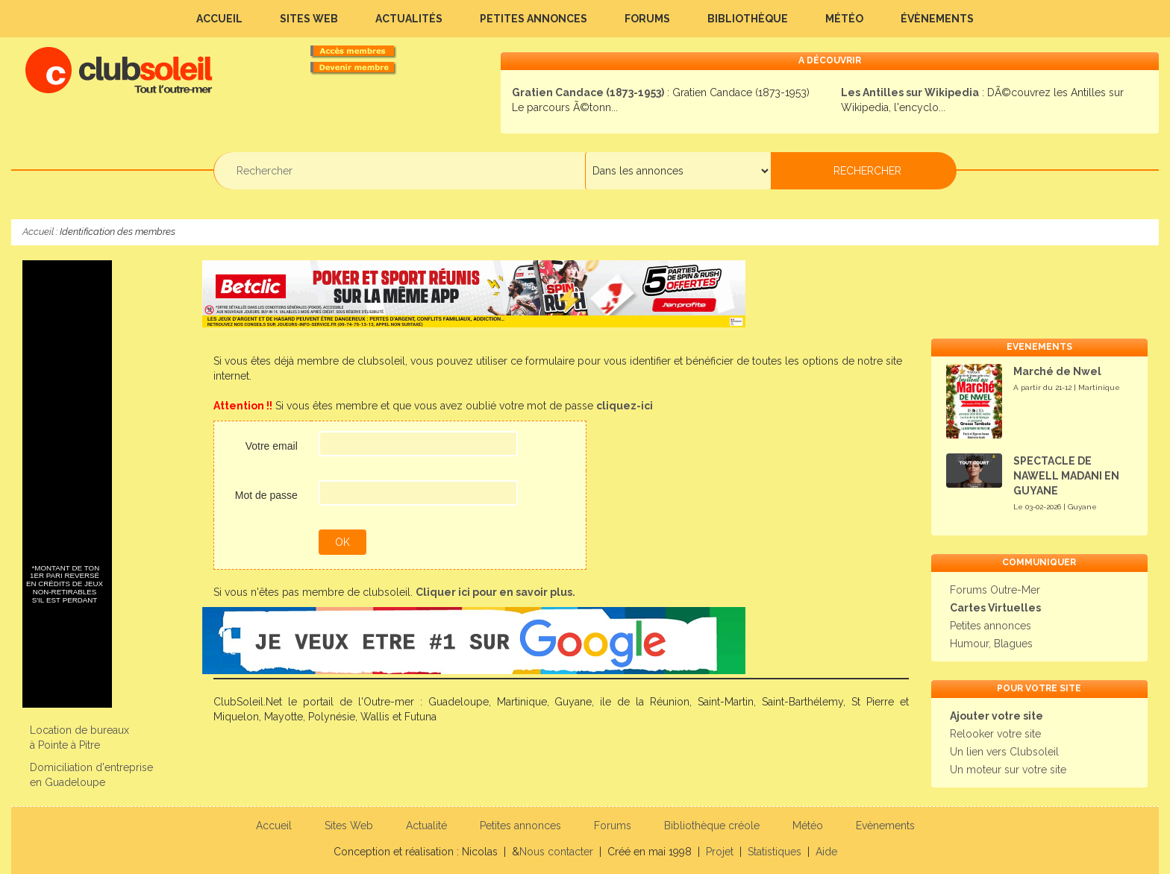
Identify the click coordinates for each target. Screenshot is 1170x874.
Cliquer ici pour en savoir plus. (495, 592)
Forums (647, 19)
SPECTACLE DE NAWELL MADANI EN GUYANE (1066, 476)
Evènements (885, 825)
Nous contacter (556, 852)
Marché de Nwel (1057, 371)
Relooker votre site (995, 734)
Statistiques (774, 852)
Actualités (408, 19)
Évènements (937, 19)
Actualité (426, 825)
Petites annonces (533, 19)
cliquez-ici (624, 406)
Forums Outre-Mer (995, 590)
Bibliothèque (747, 19)
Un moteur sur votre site (1008, 770)
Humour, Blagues (991, 644)
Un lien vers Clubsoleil (1004, 752)
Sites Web (309, 19)
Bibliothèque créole (712, 825)
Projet (719, 852)
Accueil (219, 19)
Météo (844, 19)
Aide (826, 852)
